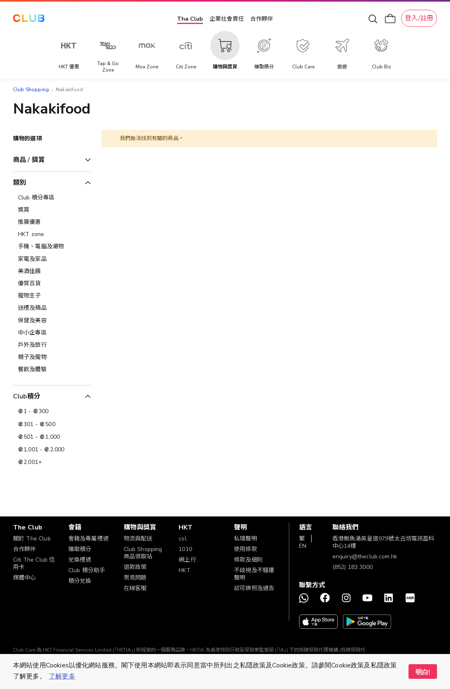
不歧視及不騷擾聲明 (254, 574)
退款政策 (135, 567)
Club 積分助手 (86, 570)
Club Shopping (31, 89)
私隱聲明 (245, 538)
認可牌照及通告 (254, 588)
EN (302, 546)
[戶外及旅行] (52, 345)
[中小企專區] (52, 333)
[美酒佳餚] (52, 271)
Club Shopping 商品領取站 (143, 552)
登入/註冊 (419, 18)
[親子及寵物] (52, 357)
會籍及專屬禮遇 (88, 538)
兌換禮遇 (80, 560)
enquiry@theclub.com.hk (364, 556)
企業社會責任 (227, 19)
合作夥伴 (261, 19)
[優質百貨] (52, 283)
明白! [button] (422, 672)
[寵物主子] (52, 296)
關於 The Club (32, 538)
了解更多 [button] (62, 676)
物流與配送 (138, 538)
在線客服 (135, 588)
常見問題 (135, 578)
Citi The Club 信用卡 (34, 563)
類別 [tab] (19, 182)
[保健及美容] (52, 320)
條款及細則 (248, 560)
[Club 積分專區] (52, 197)
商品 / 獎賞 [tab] (29, 159)
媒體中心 (24, 578)
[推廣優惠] (52, 222)
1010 (185, 549)
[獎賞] (52, 210)
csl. (183, 538)
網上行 (187, 560)
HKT (184, 570)
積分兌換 (80, 581)
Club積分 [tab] (26, 396)
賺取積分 (80, 549)
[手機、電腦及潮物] (52, 246)
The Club (190, 19)
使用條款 (245, 549)
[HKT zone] (52, 234)
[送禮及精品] (52, 308)
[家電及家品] (52, 259)
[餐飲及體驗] (52, 369)
